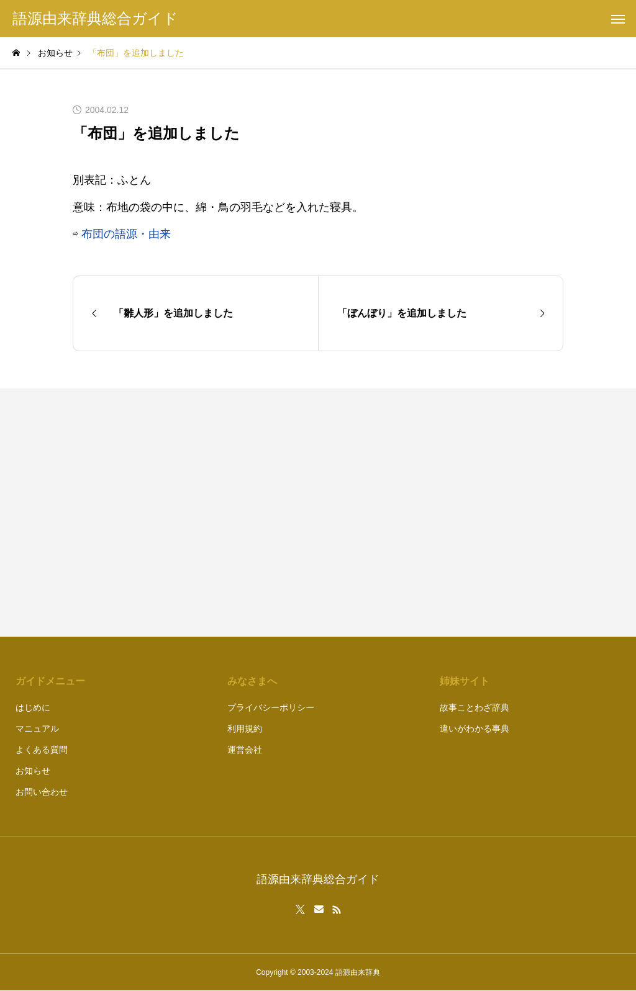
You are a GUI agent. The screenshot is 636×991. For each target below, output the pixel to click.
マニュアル (37, 728)
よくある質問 (42, 750)
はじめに (33, 707)
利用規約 (244, 728)
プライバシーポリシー (270, 707)
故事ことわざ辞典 (474, 707)
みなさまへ (252, 681)
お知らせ (33, 771)
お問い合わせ (42, 792)
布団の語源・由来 (126, 234)
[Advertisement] (446, 512)
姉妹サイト (464, 681)
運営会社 (244, 750)
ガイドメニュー (50, 681)
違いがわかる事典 (474, 728)
